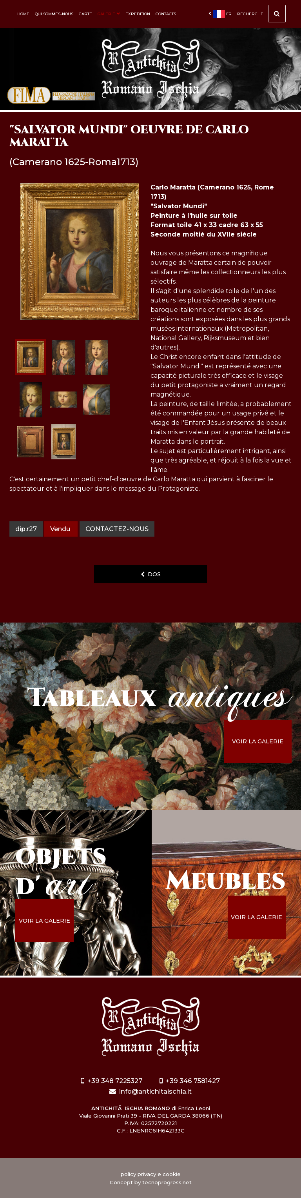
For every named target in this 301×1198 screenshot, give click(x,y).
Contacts (166, 13)
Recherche (261, 16)
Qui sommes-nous (54, 13)
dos (151, 574)
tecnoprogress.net (167, 1182)
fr (220, 14)
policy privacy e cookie (151, 1174)
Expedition (137, 13)
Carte (85, 13)
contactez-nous (117, 529)
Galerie (109, 13)
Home (23, 13)
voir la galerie (258, 741)
